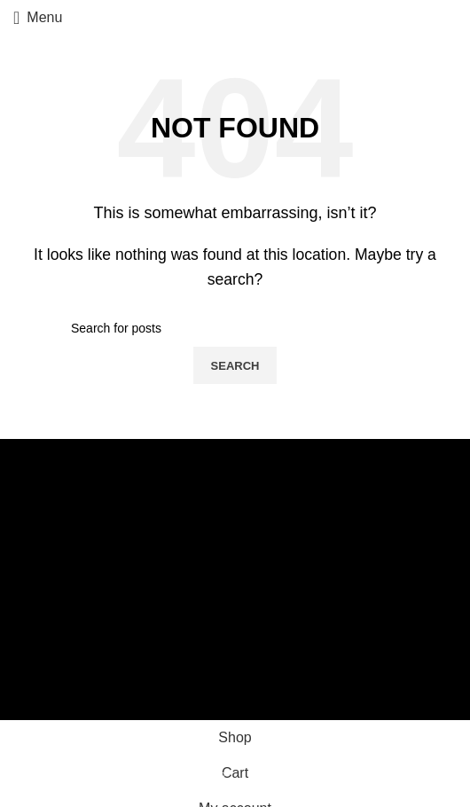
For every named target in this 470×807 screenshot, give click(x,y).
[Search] (235, 328)
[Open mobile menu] (37, 17)
